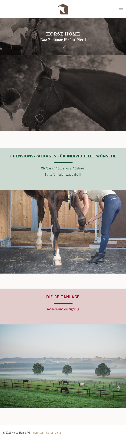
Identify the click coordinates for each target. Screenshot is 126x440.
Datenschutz (53, 432)
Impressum (38, 432)
